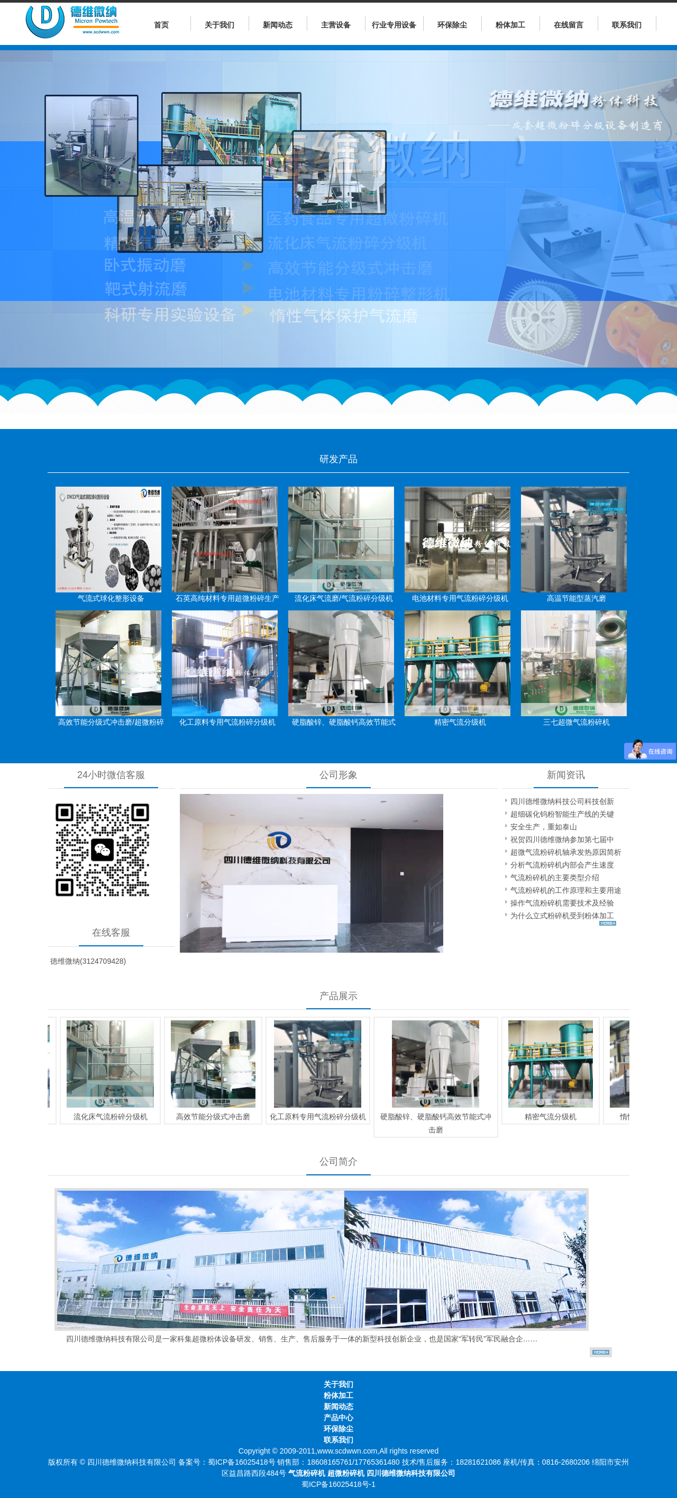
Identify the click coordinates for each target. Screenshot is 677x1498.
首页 (161, 25)
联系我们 (627, 25)
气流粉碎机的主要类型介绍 (554, 877)
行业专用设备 (394, 25)
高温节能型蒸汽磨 (576, 598)
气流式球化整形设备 (111, 598)
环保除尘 (452, 25)
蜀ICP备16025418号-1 (338, 1484)
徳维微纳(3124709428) (88, 961)
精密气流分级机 (460, 722)
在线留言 (568, 25)
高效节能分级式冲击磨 (208, 1116)
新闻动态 (277, 25)
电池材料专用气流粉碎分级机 (460, 598)
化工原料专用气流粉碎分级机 (227, 722)
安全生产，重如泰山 (543, 827)
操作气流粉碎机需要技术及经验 (562, 903)
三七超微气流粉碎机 (576, 722)
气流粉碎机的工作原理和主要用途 (565, 890)
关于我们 (219, 25)
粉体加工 (510, 25)
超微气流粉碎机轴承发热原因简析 (565, 852)
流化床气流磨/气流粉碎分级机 (344, 598)
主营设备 (336, 25)
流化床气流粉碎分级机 (106, 1116)
